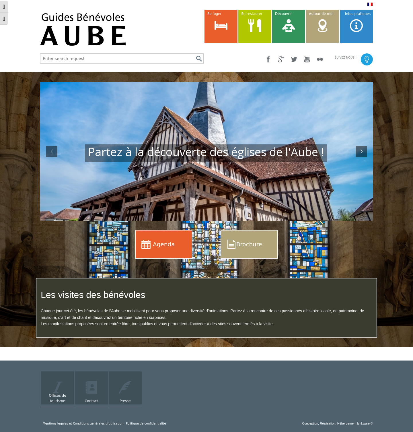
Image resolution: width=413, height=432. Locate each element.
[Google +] (281, 59)
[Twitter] (294, 59)
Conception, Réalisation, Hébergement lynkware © (337, 423)
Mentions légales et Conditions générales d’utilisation (83, 423)
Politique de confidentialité (146, 423)
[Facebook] (268, 59)
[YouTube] (307, 59)
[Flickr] (320, 59)
